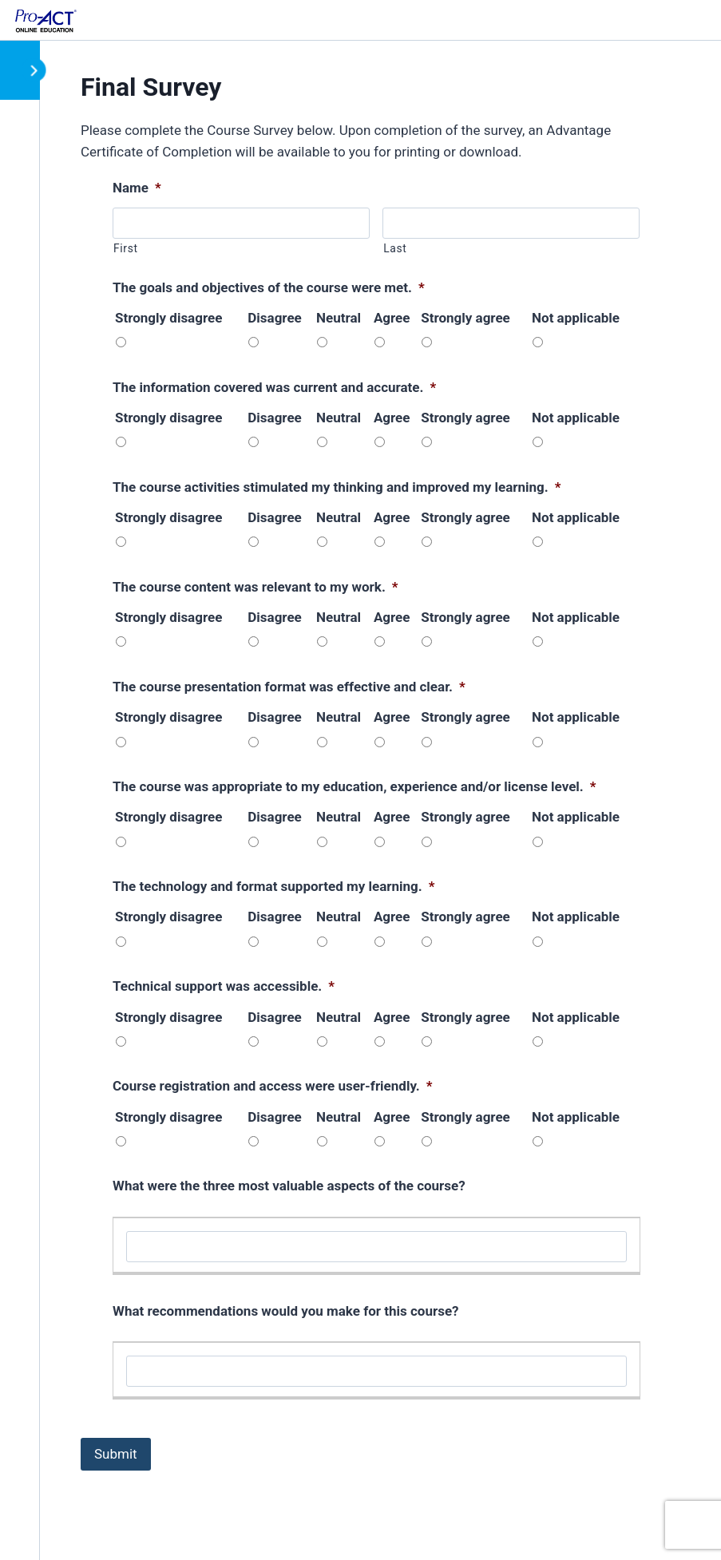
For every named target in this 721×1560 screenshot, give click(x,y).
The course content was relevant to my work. (255, 587)
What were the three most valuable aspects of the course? (289, 1186)
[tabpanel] (367, 799)
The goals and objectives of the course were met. (269, 287)
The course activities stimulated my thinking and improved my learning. (337, 487)
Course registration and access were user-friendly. (272, 1086)
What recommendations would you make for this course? (286, 1311)
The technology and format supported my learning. (273, 886)
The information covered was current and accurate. (274, 387)
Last (394, 248)
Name (137, 188)
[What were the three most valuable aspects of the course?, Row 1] (376, 1246)
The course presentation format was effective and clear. (289, 687)
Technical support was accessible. (224, 986)
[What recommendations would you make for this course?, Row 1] (376, 1371)
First (125, 248)
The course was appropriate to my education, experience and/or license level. (354, 786)
